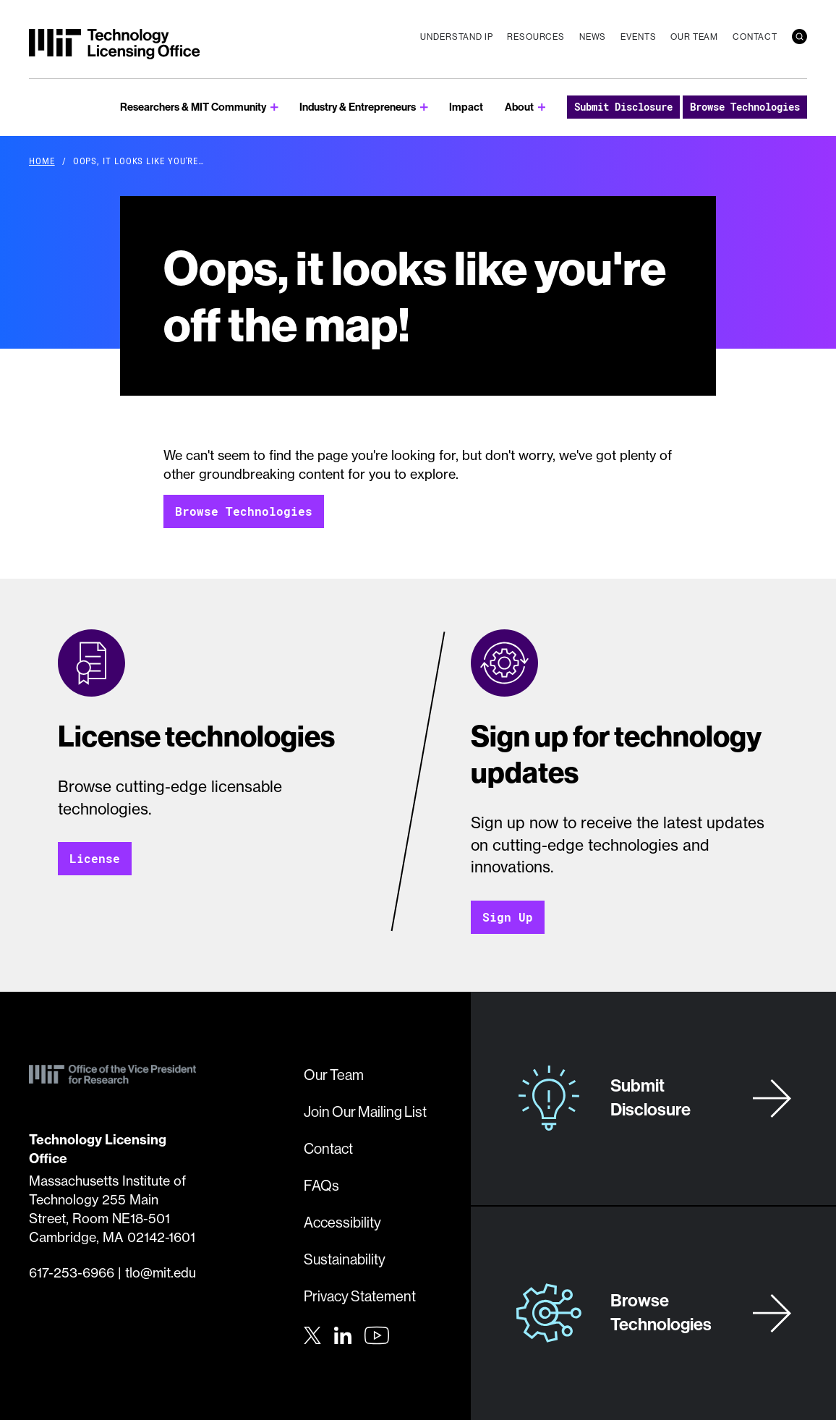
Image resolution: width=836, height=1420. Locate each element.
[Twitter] (312, 1334)
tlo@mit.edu (160, 1272)
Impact (466, 107)
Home (42, 160)
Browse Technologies (745, 107)
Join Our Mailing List (365, 1111)
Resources (536, 36)
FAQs (321, 1185)
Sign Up (507, 916)
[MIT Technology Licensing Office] (114, 44)
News (592, 36)
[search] (799, 36)
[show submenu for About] (542, 107)
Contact (755, 36)
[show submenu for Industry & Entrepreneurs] (424, 107)
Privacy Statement (360, 1296)
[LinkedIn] (342, 1334)
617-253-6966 (71, 1272)
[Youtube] (376, 1335)
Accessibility (342, 1222)
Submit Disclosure (623, 107)
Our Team (694, 36)
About (519, 107)
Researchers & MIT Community (193, 107)
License (94, 858)
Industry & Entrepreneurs (357, 107)
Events (638, 36)
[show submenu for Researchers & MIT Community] (274, 107)
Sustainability (344, 1259)
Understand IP (456, 36)
